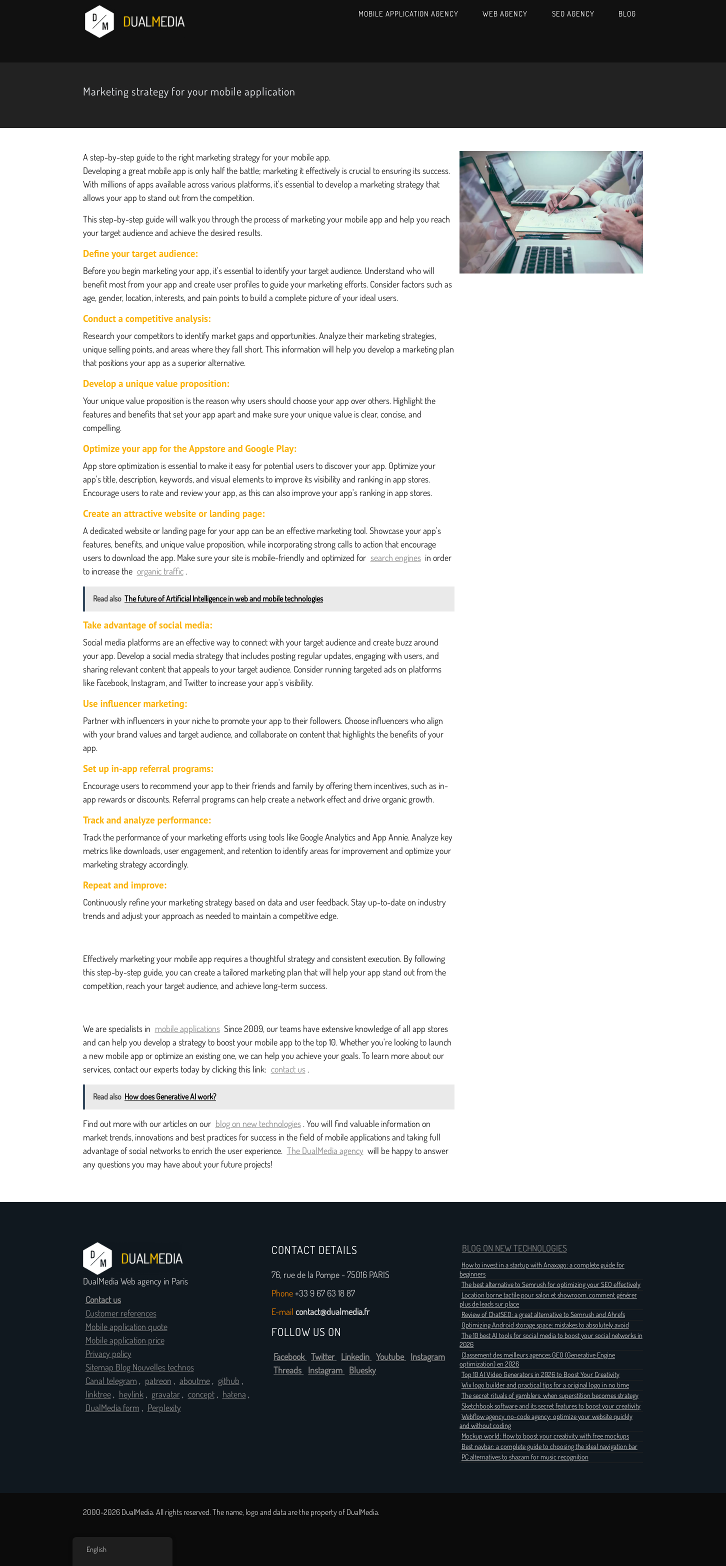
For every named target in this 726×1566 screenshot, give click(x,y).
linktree (98, 1395)
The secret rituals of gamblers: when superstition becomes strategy (550, 1396)
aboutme (195, 1381)
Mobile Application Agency (408, 14)
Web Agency (505, 14)
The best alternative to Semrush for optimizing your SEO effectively (551, 1284)
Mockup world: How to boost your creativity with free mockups (545, 1436)
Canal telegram (111, 1381)
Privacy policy (109, 1354)
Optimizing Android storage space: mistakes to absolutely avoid (545, 1325)
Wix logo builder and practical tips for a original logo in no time (545, 1385)
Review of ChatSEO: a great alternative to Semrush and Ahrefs (543, 1314)
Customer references (121, 1313)
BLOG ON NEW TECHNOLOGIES (514, 1249)
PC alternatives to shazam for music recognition (525, 1457)
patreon (158, 1381)
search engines (395, 558)
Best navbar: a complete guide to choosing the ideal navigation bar (550, 1446)
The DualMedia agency (325, 1151)
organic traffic (160, 571)
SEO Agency (573, 14)
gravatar (166, 1395)
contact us (288, 1069)
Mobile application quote (127, 1327)
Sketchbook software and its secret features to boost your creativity (551, 1406)
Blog (627, 14)
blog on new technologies (258, 1124)
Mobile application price (125, 1341)
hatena (234, 1395)
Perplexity (164, 1408)
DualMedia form (113, 1408)
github (229, 1381)
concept (201, 1395)
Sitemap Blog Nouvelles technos (140, 1367)
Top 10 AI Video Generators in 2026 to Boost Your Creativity (541, 1374)
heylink (131, 1395)
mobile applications (187, 1029)
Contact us (103, 1300)
